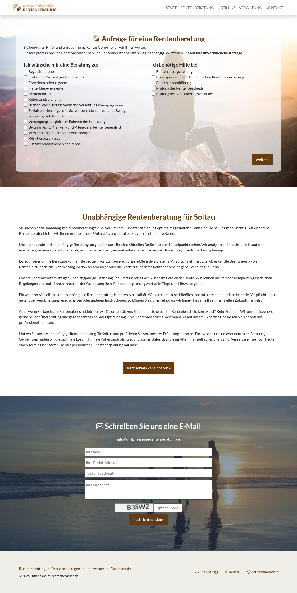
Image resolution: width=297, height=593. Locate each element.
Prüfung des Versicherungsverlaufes (184, 93)
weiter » (263, 159)
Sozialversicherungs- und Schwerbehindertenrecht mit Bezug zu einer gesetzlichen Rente (77, 113)
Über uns (226, 7)
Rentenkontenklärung (173, 82)
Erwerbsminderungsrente (49, 82)
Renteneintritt (40, 93)
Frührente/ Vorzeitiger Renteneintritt (58, 77)
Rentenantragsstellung (174, 71)
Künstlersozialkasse (44, 138)
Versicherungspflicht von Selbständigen (60, 132)
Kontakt (274, 7)
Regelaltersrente (42, 71)
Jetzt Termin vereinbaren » (148, 368)
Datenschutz (120, 568)
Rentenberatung (197, 7)
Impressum (95, 568)
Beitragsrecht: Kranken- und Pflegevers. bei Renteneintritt (75, 127)
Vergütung (250, 7)
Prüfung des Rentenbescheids (179, 88)
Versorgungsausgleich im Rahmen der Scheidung (67, 121)
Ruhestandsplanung (45, 99)
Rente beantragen (66, 568)
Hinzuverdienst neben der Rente (54, 144)
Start (171, 7)
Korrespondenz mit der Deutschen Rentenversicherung (200, 77)
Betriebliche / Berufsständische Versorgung (76, 105)
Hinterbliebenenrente (46, 88)
